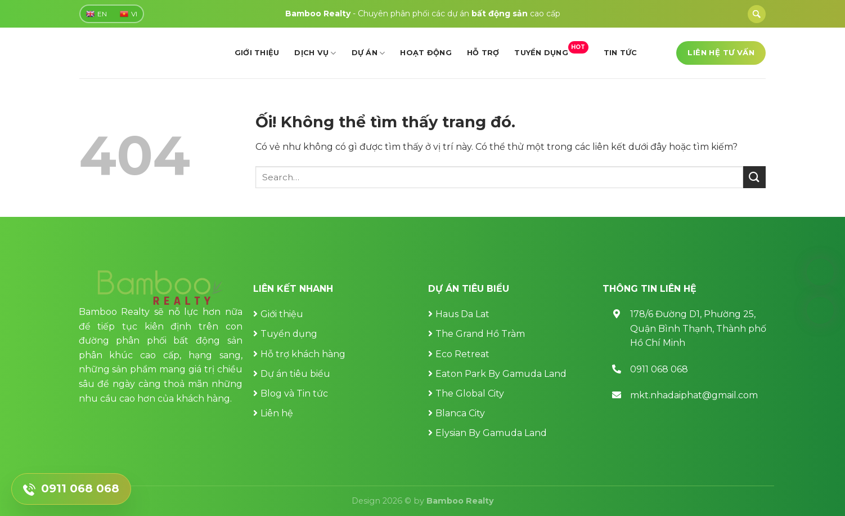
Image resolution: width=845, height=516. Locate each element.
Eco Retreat (462, 354)
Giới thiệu (257, 52)
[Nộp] (754, 177)
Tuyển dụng (551, 49)
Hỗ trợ (483, 52)
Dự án (368, 53)
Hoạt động (425, 52)
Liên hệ (276, 413)
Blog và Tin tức (294, 393)
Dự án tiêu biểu (295, 373)
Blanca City (460, 413)
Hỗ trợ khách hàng (302, 354)
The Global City (469, 393)
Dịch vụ (315, 53)
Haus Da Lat (462, 314)
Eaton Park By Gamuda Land (501, 373)
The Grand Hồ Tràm (480, 333)
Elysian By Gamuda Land (491, 433)
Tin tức (620, 52)
